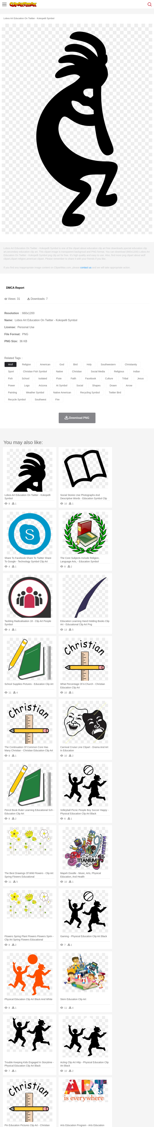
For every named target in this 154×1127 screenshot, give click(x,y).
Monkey (142, 1088)
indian (136, 371)
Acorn (17, 1083)
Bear (22, 1088)
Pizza (128, 1104)
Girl (116, 1094)
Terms (16, 1119)
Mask (17, 1094)
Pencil (67, 1099)
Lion (134, 1088)
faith (73, 378)
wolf (10, 364)
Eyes (86, 1094)
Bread (144, 1104)
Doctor (73, 1094)
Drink (43, 1104)
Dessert (35, 1104)
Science (129, 1099)
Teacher (28, 1099)
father (130, 1094)
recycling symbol (90, 392)
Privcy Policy (28, 1119)
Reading (58, 1099)
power (11, 385)
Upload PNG (65, 1119)
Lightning (103, 1083)
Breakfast (17, 1104)
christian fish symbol (35, 371)
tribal (125, 378)
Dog (68, 1088)
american (45, 364)
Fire (68, 1083)
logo (27, 385)
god (61, 364)
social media (98, 371)
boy (123, 1094)
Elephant (91, 1088)
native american (62, 392)
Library (120, 1099)
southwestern (108, 364)
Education (77, 1099)
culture (109, 378)
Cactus (44, 1083)
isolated (42, 378)
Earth (61, 1083)
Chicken (53, 1088)
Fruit (62, 1104)
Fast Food (53, 1104)
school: (8, 1099)
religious (119, 371)
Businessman (60, 1094)
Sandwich (78, 1104)
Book (37, 1099)
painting (12, 392)
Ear (79, 1094)
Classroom (47, 1099)
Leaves (35, 1083)
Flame (75, 1083)
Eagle (82, 1088)
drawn (113, 385)
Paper (138, 1099)
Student (18, 1099)
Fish (100, 1088)
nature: (8, 1083)
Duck (74, 1088)
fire (57, 399)
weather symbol (35, 392)
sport (11, 371)
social (79, 385)
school (25, 378)
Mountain (131, 1083)
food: (7, 1104)
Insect (127, 1088)
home (103, 1094)
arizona (43, 385)
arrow (129, 385)
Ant (16, 1088)
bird (75, 364)
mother (48, 1094)
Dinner (120, 1104)
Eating (136, 1104)
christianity (131, 364)
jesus (140, 378)
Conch (53, 1083)
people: (8, 1093)
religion (26, 364)
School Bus (89, 1099)
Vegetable (100, 1104)
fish (10, 378)
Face (146, 1094)
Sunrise (121, 1083)
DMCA (52, 1119)
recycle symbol (17, 399)
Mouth (138, 1094)
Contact (41, 1119)
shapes (96, 385)
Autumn (26, 1083)
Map (100, 1099)
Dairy (26, 1104)
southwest (40, 399)
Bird (29, 1088)
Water (141, 1083)
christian (77, 371)
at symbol (61, 385)
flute (58, 378)
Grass (93, 1083)
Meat (69, 1104)
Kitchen (111, 1104)
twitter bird (115, 392)
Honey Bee (116, 1088)
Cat (45, 1088)
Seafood (90, 1104)
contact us (85, 267)
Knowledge (109, 1099)
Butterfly (37, 1088)
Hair (111, 1094)
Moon (112, 1083)
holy (89, 364)
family (40, 1094)
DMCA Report (15, 287)
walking (94, 1094)
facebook (90, 378)
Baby (24, 1094)
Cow (61, 1088)
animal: (8, 1088)
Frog (107, 1088)
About (7, 1119)
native (59, 371)
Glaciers (84, 1083)
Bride (31, 1094)
